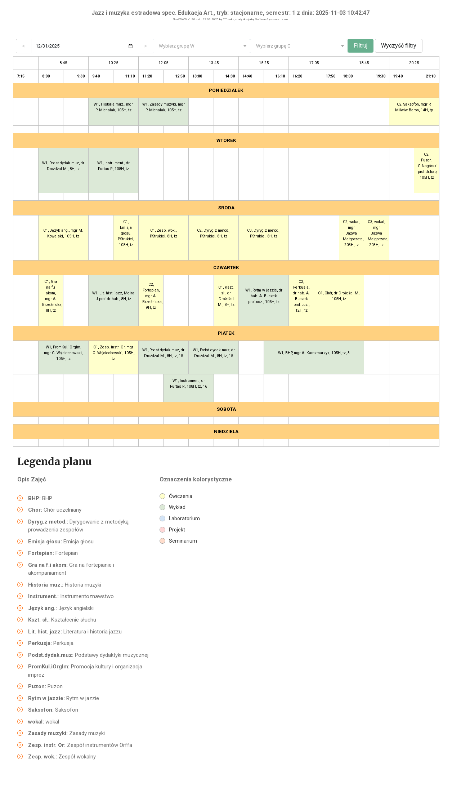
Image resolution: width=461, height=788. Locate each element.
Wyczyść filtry (398, 45)
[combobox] (202, 46)
